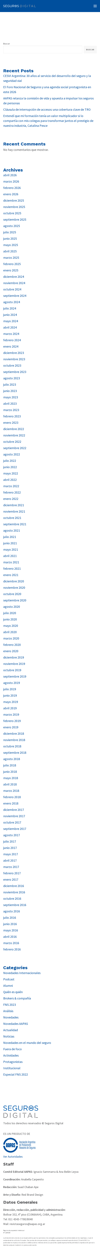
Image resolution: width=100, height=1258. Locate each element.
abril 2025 (10, 251)
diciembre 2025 (13, 200)
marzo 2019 (11, 714)
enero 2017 (10, 879)
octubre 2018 (12, 746)
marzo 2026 (11, 181)
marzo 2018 (11, 791)
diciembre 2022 (13, 429)
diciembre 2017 (13, 810)
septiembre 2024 (14, 296)
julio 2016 (9, 917)
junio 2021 (10, 543)
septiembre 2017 (14, 829)
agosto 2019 (11, 683)
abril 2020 (10, 632)
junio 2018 (10, 772)
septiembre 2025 (14, 219)
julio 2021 (9, 537)
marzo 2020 (11, 638)
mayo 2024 (10, 321)
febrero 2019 (12, 721)
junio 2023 (10, 391)
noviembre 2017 (14, 816)
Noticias (8, 1036)
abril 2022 (10, 480)
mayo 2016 (10, 930)
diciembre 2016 (13, 886)
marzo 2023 (11, 410)
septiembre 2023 (14, 372)
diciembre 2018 (13, 733)
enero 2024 (10, 346)
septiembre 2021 (14, 524)
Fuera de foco (12, 1049)
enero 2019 (10, 727)
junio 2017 (10, 848)
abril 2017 (10, 860)
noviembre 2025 (14, 207)
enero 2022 (10, 499)
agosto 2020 (11, 607)
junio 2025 (10, 238)
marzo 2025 (11, 257)
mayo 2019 (10, 702)
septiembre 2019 (14, 676)
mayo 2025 (10, 245)
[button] (95, 6)
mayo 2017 (10, 854)
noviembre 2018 (14, 740)
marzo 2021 (11, 562)
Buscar (6, 43)
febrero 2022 (12, 492)
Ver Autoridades (13, 1156)
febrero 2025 (12, 264)
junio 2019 (10, 695)
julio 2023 (9, 384)
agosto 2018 (11, 759)
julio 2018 (9, 765)
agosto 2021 (11, 530)
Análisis (8, 1011)
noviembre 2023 (14, 359)
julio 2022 (9, 461)
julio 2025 (9, 232)
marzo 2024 (11, 334)
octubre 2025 (12, 213)
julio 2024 (9, 308)
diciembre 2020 (13, 581)
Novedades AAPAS (15, 1024)
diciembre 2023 (13, 353)
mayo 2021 (10, 549)
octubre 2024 (12, 289)
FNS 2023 (9, 1005)
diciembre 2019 (13, 657)
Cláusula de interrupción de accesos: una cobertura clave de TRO (47, 109)
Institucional (11, 1068)
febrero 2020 (12, 645)
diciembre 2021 (13, 505)
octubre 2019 (12, 670)
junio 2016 (10, 924)
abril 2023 (10, 403)
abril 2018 (10, 784)
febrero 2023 (12, 416)
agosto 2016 (11, 911)
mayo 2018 (10, 778)
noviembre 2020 (14, 587)
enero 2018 (10, 803)
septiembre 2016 (14, 905)
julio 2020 (9, 613)
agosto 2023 (11, 378)
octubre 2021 (12, 518)
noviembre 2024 (14, 283)
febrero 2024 (12, 340)
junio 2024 (10, 315)
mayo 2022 (10, 473)
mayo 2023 (10, 397)
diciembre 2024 (13, 277)
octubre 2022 (12, 442)
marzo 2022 (11, 486)
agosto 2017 (11, 835)
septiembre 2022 (14, 448)
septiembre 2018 (14, 752)
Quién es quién (13, 992)
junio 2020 (10, 619)
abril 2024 (10, 327)
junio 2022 (10, 467)
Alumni (8, 985)
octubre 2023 (12, 365)
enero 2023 (10, 422)
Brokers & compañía (17, 998)
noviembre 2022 (14, 435)
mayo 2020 (10, 626)
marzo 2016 (11, 943)
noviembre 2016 (14, 892)
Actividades (11, 1055)
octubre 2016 (12, 898)
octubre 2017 (12, 822)
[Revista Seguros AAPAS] (19, 6)
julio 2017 (9, 841)
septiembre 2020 (14, 600)
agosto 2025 (11, 226)
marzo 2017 (11, 867)
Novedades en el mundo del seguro (27, 1043)
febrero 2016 (12, 949)
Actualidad (10, 1030)
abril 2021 (10, 556)
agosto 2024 (11, 302)
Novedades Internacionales (22, 973)
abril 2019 (10, 708)
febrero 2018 (12, 797)
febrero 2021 (12, 568)
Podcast (8, 979)
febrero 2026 (12, 188)
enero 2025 (10, 270)
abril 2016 (10, 937)
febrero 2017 (12, 873)
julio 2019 (9, 689)
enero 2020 (10, 651)
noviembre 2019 (14, 664)
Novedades (10, 1017)
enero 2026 (10, 194)
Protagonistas (13, 1062)
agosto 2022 (11, 454)
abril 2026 (10, 175)
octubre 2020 (12, 594)
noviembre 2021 (14, 511)
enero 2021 (10, 575)
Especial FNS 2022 (15, 1074)
